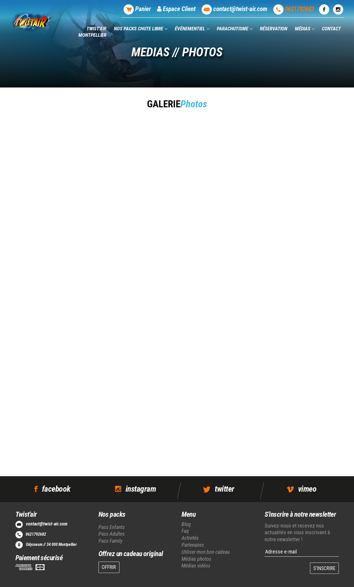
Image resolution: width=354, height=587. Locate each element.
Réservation (273, 28)
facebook (56, 489)
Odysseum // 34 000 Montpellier (51, 544)
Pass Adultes (111, 534)
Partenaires (193, 545)
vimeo (307, 489)
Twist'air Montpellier (92, 32)
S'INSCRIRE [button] (324, 568)
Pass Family (110, 541)
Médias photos (196, 559)
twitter (224, 489)
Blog (186, 524)
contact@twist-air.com (47, 524)
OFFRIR (109, 567)
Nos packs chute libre (139, 28)
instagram (141, 489)
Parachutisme (233, 28)
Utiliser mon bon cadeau (206, 552)
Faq (185, 531)
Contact (331, 28)
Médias (303, 28)
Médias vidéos (196, 566)
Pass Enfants (111, 527)
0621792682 (36, 534)
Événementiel (190, 28)
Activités (190, 538)
